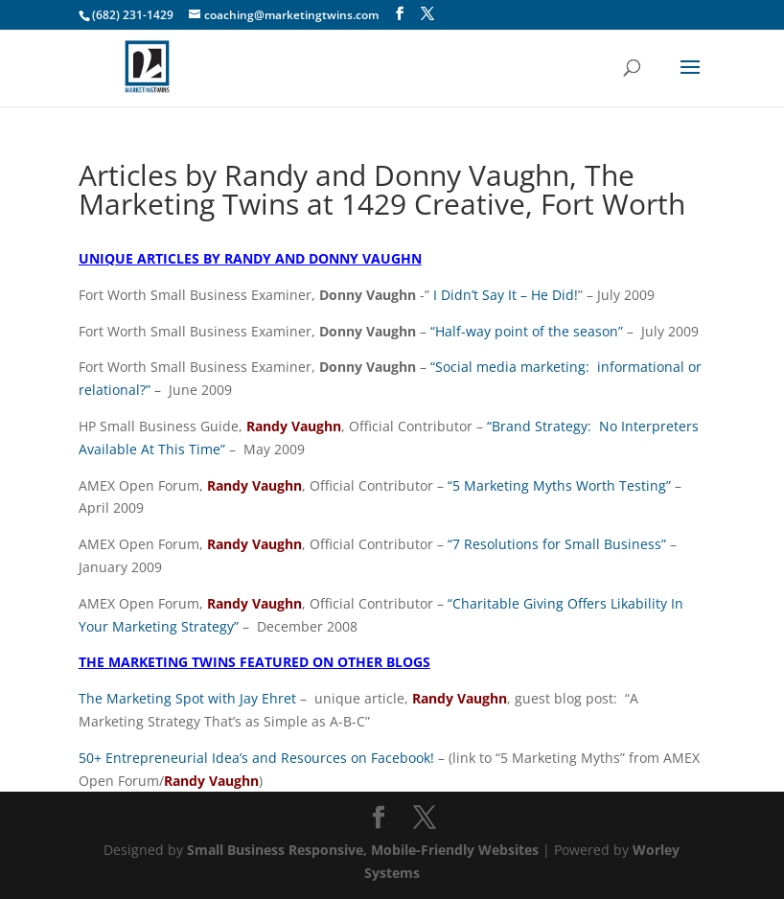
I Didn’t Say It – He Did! (505, 295)
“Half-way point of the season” (526, 331)
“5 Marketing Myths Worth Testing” (559, 485)
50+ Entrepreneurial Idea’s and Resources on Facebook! (256, 758)
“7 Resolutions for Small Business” (557, 544)
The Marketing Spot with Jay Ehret (187, 698)
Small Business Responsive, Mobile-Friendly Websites (363, 850)
